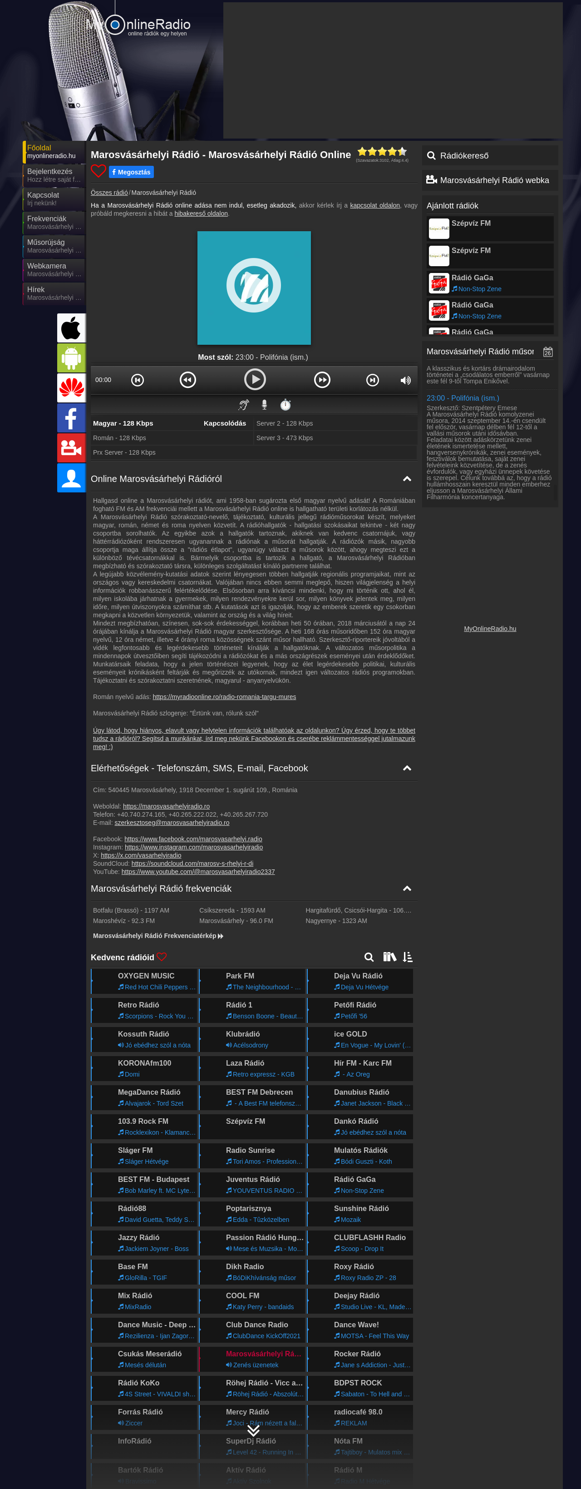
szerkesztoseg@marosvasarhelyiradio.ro (171, 822)
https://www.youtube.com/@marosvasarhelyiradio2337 (198, 871)
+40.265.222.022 (192, 814)
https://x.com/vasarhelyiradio (141, 855)
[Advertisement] (393, 70)
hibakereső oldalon (201, 213)
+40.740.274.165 (141, 814)
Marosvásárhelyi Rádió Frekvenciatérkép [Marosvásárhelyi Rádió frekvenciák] (159, 935)
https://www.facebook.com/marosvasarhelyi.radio (193, 839)
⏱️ (285, 404)
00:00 (103, 379)
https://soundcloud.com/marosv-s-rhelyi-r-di (192, 863)
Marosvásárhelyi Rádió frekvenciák (161, 888)
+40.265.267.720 (244, 814)
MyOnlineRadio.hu (490, 628)
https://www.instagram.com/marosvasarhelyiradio (194, 847)
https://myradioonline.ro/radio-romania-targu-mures (224, 696)
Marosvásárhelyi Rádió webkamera (504, 180)
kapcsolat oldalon (375, 205)
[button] (137, 379)
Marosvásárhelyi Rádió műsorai (484, 351)
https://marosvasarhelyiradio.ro (166, 806)
